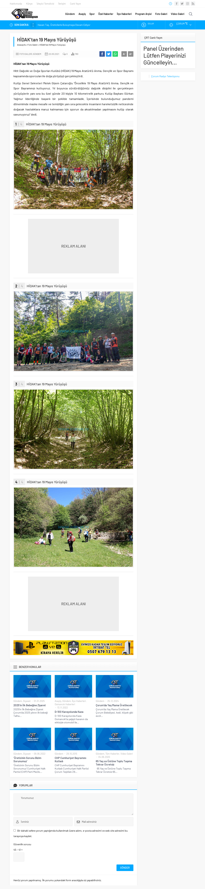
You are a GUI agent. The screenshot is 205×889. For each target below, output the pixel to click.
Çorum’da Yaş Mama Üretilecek (114, 705)
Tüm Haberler (112, 753)
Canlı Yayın (75, 3)
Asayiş (82, 13)
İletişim (62, 3)
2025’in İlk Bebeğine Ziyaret (29, 705)
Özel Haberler (105, 13)
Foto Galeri (161, 13)
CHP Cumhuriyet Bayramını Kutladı (70, 759)
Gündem (70, 13)
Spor (92, 13)
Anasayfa (21, 44)
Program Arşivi (143, 13)
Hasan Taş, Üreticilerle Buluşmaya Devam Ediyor (64, 24)
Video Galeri (177, 13)
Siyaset (27, 701)
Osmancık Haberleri (65, 704)
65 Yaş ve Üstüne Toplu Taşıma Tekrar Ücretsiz (114, 762)
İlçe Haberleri (124, 13)
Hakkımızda (16, 3)
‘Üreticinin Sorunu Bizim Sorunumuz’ (27, 759)
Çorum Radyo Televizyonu (165, 76)
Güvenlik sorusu (22, 844)
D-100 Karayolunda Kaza (69, 711)
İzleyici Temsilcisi (45, 3)
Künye (29, 3)
